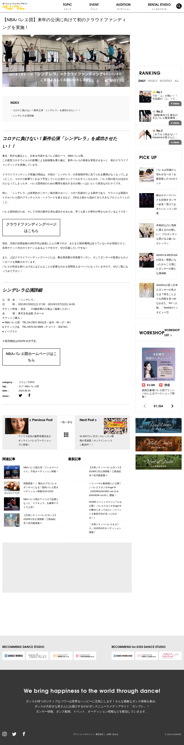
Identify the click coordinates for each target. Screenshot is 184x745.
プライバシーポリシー (83, 734)
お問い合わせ (112, 734)
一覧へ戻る (66, 429)
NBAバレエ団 (32, 386)
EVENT (94, 6)
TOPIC (67, 6)
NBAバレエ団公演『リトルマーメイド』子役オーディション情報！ (41, 469)
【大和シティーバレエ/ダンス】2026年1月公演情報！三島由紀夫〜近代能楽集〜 (40, 519)
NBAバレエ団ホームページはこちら (31, 357)
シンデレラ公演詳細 (23, 115)
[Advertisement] (38, 567)
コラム (22, 382)
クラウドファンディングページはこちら (31, 227)
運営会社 (100, 734)
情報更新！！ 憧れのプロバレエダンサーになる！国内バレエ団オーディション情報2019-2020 (40, 487)
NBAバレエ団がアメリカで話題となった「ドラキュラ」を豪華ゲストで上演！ (41, 503)
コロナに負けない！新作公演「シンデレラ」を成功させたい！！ (46, 110)
